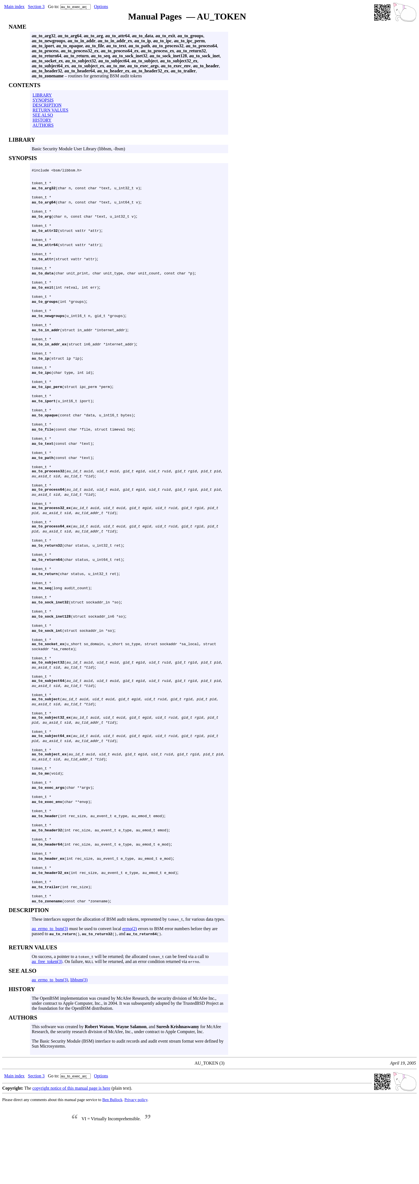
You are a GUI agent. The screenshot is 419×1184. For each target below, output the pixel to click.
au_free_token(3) (47, 1011)
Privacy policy (135, 1150)
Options (101, 6)
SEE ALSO (43, 115)
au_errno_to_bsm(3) (50, 978)
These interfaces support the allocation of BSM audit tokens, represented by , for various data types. (128, 969)
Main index (14, 6)
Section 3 (36, 6)
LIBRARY (42, 95)
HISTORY (42, 120)
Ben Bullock (112, 1150)
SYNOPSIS (43, 100)
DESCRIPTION (47, 105)
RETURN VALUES (50, 110)
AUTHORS (43, 125)
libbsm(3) (79, 1030)
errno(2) (129, 978)
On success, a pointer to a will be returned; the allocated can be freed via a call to (120, 1006)
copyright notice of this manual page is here (71, 1138)
